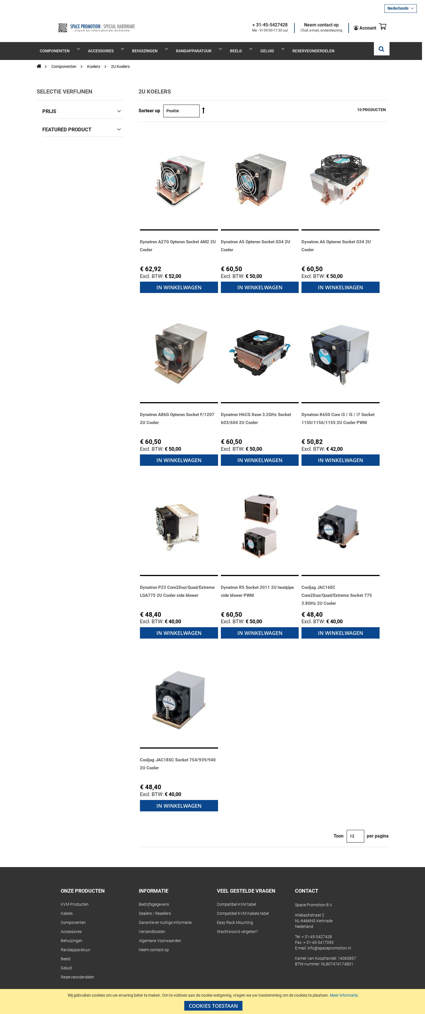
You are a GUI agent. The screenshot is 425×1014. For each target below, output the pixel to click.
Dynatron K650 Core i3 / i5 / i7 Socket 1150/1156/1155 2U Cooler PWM (336, 416)
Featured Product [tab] (66, 123)
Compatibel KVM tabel (236, 898)
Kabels (67, 907)
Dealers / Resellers (155, 907)
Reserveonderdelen (77, 971)
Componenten (64, 60)
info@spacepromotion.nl (329, 942)
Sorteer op (149, 104)
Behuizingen (71, 934)
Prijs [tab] (49, 105)
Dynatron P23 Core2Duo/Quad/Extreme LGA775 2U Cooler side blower (178, 589)
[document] (213, 1001)
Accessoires (71, 925)
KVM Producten (75, 898)
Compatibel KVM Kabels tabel (243, 907)
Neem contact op (314, 25)
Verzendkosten (152, 925)
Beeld (65, 952)
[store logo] (80, 23)
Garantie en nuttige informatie (165, 916)
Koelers (94, 60)
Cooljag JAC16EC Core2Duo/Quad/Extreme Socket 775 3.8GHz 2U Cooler (339, 589)
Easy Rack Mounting (235, 916)
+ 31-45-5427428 (263, 25)
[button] (401, 8)
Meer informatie (344, 995)
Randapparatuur (75, 943)
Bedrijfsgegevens (154, 898)
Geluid (66, 961)
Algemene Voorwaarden (160, 934)
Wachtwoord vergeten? (237, 925)
